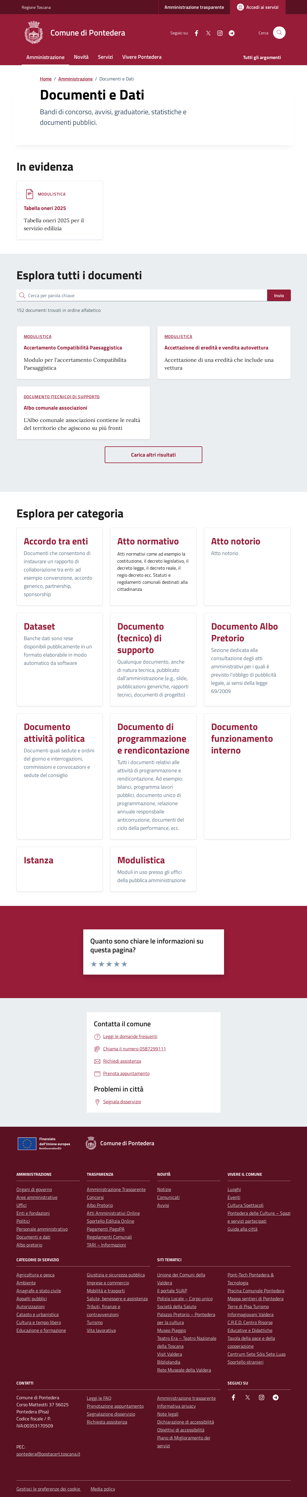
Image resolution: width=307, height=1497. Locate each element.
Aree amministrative (36, 1197)
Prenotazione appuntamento (115, 1405)
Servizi (105, 57)
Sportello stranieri (246, 1361)
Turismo (95, 1322)
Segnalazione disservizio (111, 1413)
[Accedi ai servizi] (258, 7)
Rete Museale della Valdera (184, 1369)
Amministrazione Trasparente (116, 1189)
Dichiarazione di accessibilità (185, 1421)
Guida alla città (242, 1228)
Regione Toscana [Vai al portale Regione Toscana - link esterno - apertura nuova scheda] (36, 7)
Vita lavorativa (101, 1330)
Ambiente (26, 1282)
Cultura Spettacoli (246, 1205)
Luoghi (234, 1189)
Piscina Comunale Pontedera (256, 1290)
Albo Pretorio (100, 1205)
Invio (279, 295)
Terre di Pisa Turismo (248, 1306)
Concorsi (95, 1197)
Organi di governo (34, 1189)
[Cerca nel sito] (279, 32)
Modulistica (52, 194)
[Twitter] (206, 32)
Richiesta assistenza (107, 1421)
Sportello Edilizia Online (110, 1220)
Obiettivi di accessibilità (180, 1429)
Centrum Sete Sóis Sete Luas (257, 1354)
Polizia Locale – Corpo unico (185, 1298)
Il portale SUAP (172, 1290)
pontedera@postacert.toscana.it (48, 1453)
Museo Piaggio (171, 1330)
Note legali (168, 1413)
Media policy (103, 1488)
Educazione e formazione (41, 1330)
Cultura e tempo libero (38, 1322)
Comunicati (168, 1197)
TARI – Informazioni (106, 1244)
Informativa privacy (176, 1405)
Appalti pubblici (31, 1298)
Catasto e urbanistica (37, 1314)
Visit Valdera (169, 1354)
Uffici (21, 1205)
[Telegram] (229, 32)
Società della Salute (176, 1306)
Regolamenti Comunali (109, 1236)
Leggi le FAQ (99, 1398)
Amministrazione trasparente (194, 7)
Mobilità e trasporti (106, 1290)
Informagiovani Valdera (251, 1314)
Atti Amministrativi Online (113, 1213)
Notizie (164, 1189)
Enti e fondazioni (33, 1213)
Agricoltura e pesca (35, 1274)
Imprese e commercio (108, 1282)
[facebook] (194, 32)
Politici (23, 1220)
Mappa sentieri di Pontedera (256, 1298)
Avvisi (163, 1205)
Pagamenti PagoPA (106, 1228)
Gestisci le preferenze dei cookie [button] (48, 1488)
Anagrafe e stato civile (38, 1290)
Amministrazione (45, 57)
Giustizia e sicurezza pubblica (116, 1274)
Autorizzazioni (30, 1306)
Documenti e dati (33, 1236)
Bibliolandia (168, 1361)
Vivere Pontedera (142, 57)
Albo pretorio (29, 1244)
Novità (81, 57)
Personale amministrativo (42, 1228)
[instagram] (217, 32)
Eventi (234, 1197)
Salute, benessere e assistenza (117, 1298)
